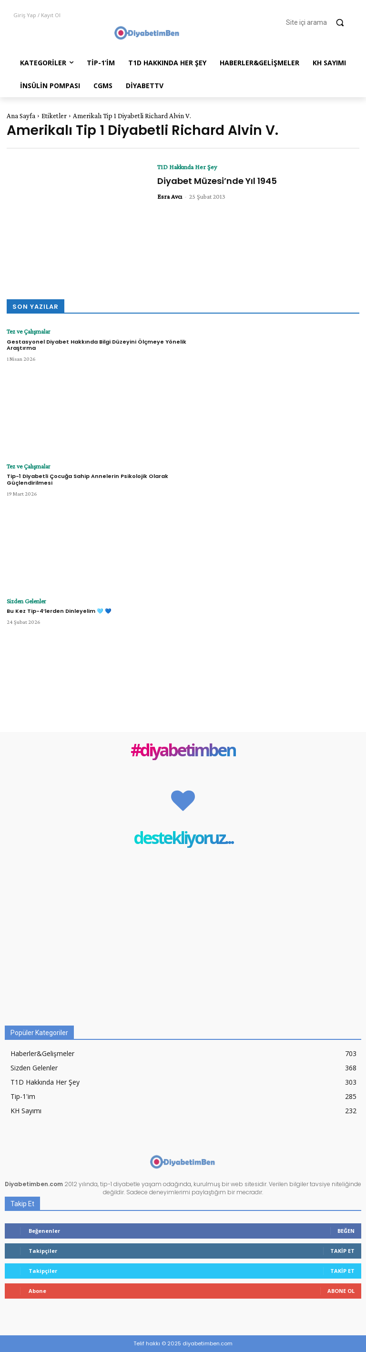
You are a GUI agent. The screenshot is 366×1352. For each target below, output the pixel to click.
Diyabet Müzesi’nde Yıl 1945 (217, 181)
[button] (319, 22)
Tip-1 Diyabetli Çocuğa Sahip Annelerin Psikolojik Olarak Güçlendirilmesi (87, 479)
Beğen (346, 1230)
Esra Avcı (169, 196)
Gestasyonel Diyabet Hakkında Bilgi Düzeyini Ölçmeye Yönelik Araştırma (96, 344)
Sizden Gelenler (24, 601)
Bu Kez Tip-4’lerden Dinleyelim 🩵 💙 (59, 610)
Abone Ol (341, 1290)
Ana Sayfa (21, 116)
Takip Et (342, 1250)
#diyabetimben (183, 751)
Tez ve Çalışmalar (27, 331)
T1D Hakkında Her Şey (187, 166)
